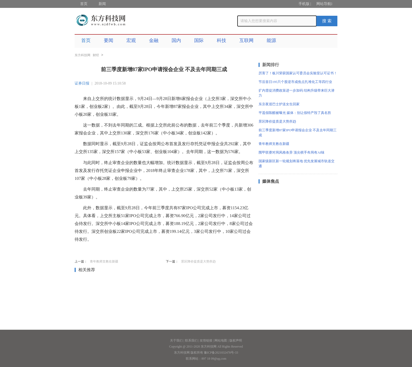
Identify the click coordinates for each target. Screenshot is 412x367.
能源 (271, 40)
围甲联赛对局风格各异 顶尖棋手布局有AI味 (292, 152)
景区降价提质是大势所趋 (198, 261)
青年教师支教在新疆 (104, 261)
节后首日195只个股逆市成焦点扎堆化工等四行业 (295, 82)
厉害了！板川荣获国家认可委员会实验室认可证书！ (298, 73)
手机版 (304, 4)
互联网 (246, 40)
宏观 (131, 40)
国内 (176, 40)
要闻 (108, 40)
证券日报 (82, 83)
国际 (199, 40)
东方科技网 (82, 55)
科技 (221, 40)
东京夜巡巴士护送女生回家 (279, 104)
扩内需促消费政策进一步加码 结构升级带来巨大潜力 (296, 92)
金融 (153, 40)
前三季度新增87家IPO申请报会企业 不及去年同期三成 (298, 132)
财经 (96, 55)
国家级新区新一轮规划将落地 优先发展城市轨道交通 (296, 163)
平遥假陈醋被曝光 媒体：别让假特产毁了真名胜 (295, 113)
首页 (83, 4)
